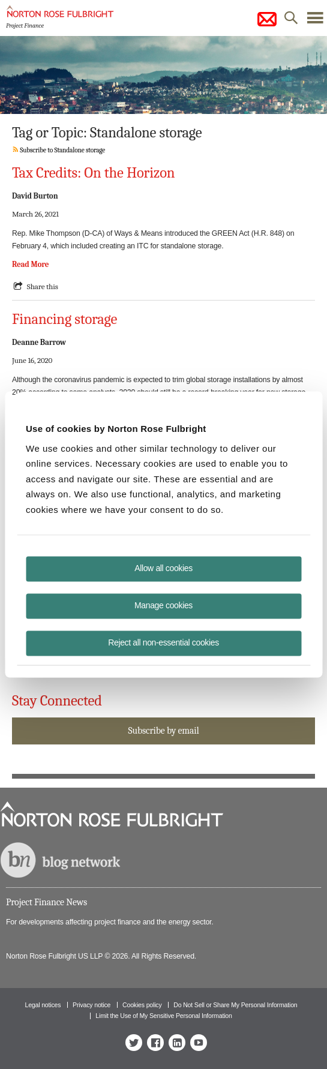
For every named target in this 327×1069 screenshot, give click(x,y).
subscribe (267, 19)
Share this (42, 286)
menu (315, 21)
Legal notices (43, 1004)
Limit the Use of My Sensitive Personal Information (163, 1015)
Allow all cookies (163, 568)
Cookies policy (142, 1004)
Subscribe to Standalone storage (58, 150)
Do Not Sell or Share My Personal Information (235, 1004)
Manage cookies (163, 605)
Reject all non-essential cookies (163, 642)
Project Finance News (46, 902)
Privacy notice (91, 1004)
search (291, 21)
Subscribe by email (163, 730)
